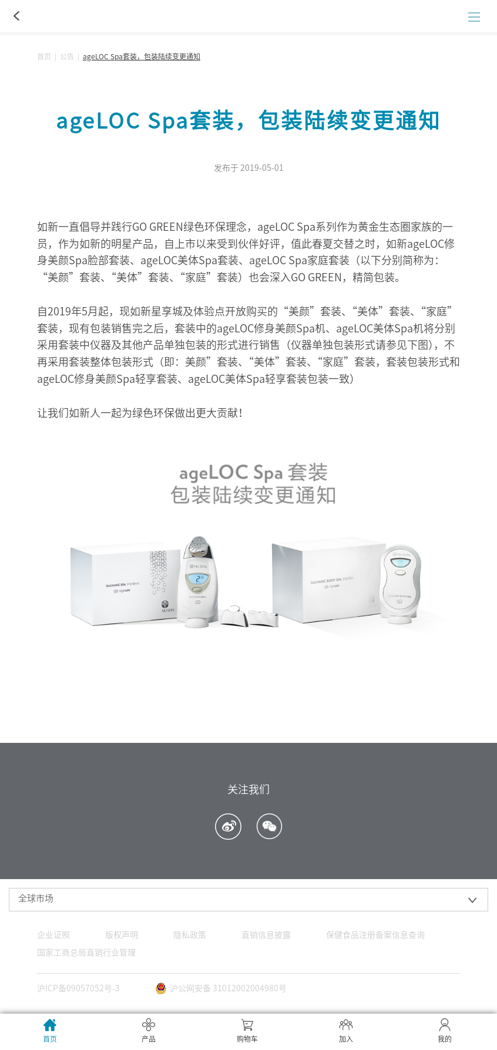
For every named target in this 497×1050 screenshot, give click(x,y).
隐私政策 (189, 935)
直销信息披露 (266, 935)
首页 (44, 56)
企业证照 (53, 935)
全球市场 (35, 898)
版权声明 (121, 935)
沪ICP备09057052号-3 (78, 988)
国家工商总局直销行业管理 (86, 952)
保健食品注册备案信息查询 (375, 935)
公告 (67, 56)
